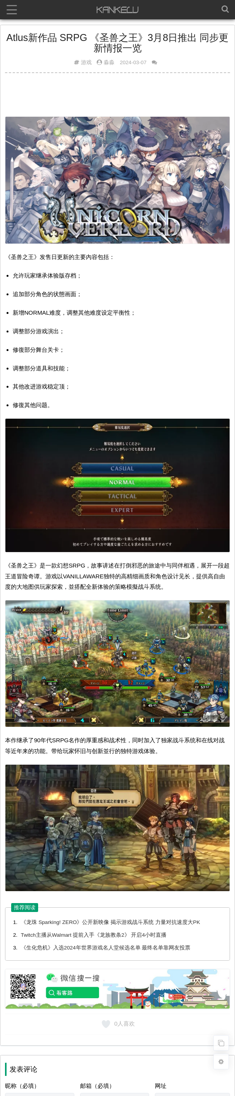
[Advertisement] (117, 97)
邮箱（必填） (97, 1085)
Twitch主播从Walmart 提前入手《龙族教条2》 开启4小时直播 (93, 935)
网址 (160, 1085)
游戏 (86, 62)
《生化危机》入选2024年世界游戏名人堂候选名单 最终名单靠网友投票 (105, 948)
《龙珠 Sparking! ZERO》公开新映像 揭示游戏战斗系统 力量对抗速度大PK (110, 922)
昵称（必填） (22, 1085)
